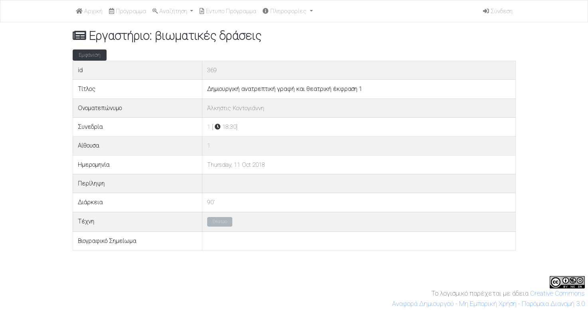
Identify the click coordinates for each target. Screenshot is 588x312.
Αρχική (89, 11)
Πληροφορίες (285, 11)
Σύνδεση (498, 11)
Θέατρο (220, 221)
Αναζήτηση (170, 11)
